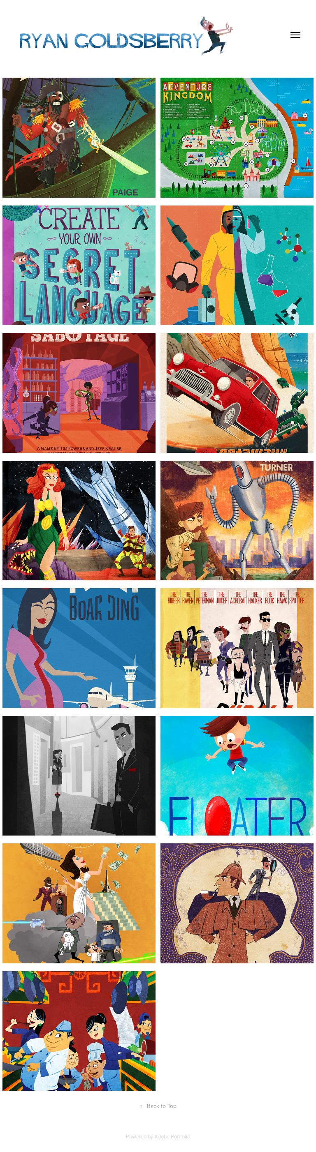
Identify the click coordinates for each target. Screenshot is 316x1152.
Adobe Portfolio (172, 1136)
